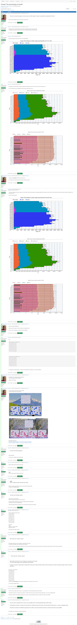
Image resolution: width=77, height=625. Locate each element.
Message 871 (9, 462)
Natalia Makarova (4, 13)
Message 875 (9, 509)
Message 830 (9, 13)
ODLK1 (3, 1)
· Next (13, 617)
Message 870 (26, 462)
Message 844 (9, 175)
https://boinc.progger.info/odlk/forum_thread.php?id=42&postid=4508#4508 (20, 441)
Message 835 (9, 36)
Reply (18, 22)
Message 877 (9, 551)
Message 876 (9, 534)
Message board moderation (4, 7)
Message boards (3, 6)
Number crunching (9, 6)
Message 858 (9, 189)
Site (22, 1)
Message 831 (9, 26)
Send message (3, 20)
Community (18, 1)
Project (7, 1)
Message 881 (9, 588)
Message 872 (27, 478)
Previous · (2, 617)
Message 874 (9, 492)
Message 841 (9, 84)
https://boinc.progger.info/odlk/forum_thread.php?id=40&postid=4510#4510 (20, 442)
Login (74, 1)
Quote (21, 22)
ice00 (2, 26)
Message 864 (9, 337)
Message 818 (26, 13)
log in (10, 8)
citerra (3, 462)
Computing (12, 1)
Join (71, 1)
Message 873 (9, 478)
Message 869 (9, 388)
